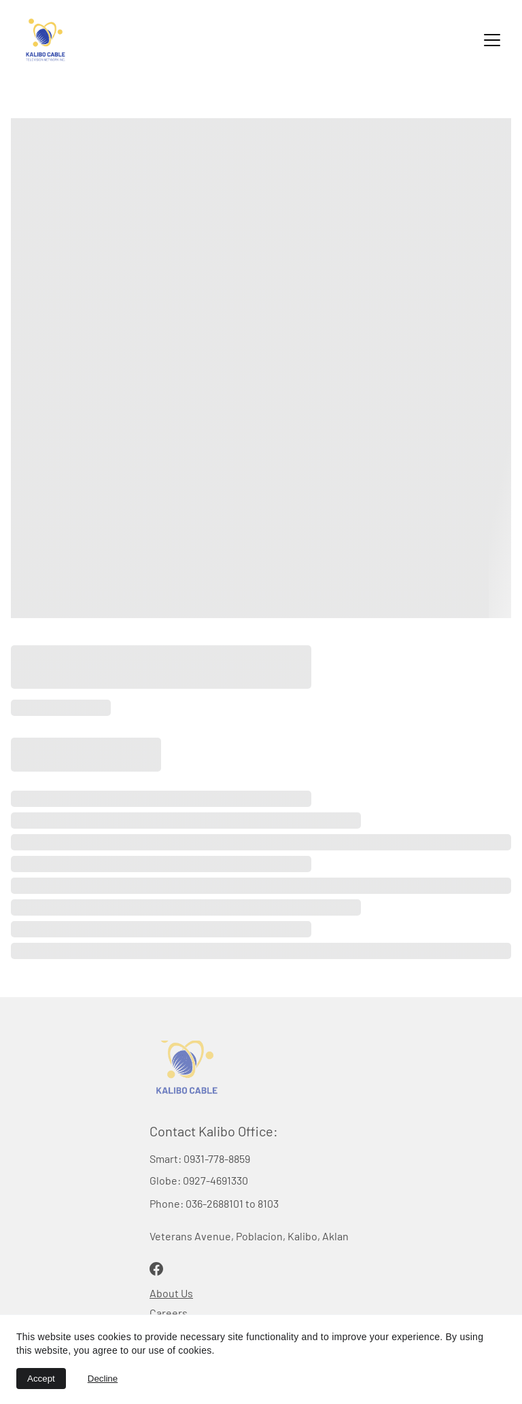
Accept (41, 1378)
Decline (103, 1378)
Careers (169, 1312)
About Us (171, 1292)
